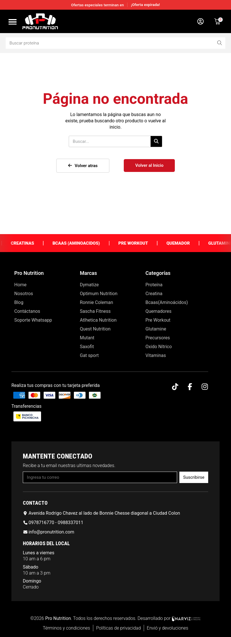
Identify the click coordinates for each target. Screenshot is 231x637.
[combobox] (106, 43)
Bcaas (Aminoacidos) (85, 243)
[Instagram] (204, 386)
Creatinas (31, 243)
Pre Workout (142, 243)
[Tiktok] (175, 386)
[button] (12, 22)
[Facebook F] (189, 386)
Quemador (187, 243)
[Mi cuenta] (200, 21)
